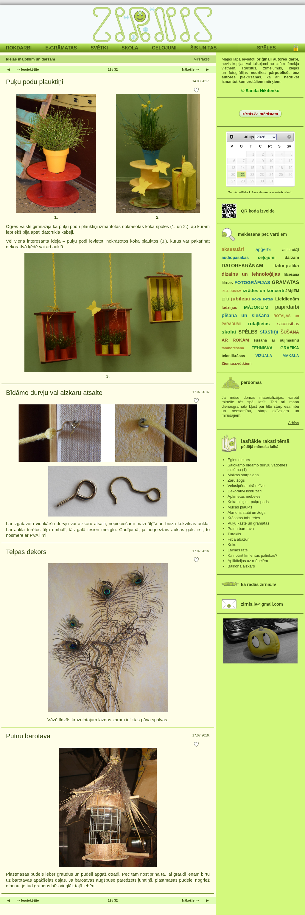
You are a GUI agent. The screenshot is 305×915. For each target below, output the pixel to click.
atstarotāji (290, 249)
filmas (227, 282)
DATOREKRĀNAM (242, 265)
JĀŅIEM (292, 291)
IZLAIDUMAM (232, 291)
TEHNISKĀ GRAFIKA (275, 348)
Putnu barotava (28, 736)
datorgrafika (286, 265)
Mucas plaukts (240, 507)
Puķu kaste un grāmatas (248, 523)
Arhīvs (293, 423)
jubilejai (240, 299)
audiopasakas (235, 257)
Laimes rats (238, 550)
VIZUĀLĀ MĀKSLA (277, 355)
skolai (229, 332)
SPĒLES (266, 47)
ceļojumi (267, 257)
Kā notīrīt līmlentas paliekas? (252, 555)
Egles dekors (239, 460)
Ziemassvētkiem (236, 363)
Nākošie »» (190, 69)
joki (225, 298)
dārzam (292, 257)
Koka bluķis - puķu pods (248, 502)
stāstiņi (269, 332)
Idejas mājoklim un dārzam (30, 59)
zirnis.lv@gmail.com (262, 604)
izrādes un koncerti (263, 290)
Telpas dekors (26, 552)
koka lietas (262, 299)
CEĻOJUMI (164, 47)
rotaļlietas (259, 323)
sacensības (288, 323)
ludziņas (229, 307)
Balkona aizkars (241, 566)
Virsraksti (202, 59)
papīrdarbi (287, 307)
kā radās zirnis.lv (258, 584)
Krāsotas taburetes (244, 518)
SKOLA (130, 47)
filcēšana (291, 274)
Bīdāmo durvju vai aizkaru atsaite (54, 392)
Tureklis (234, 534)
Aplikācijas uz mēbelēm (248, 561)
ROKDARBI (19, 47)
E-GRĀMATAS (61, 47)
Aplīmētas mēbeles (244, 496)
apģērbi (263, 249)
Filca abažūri (239, 539)
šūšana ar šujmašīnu (276, 340)
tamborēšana (233, 348)
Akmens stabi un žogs (246, 512)
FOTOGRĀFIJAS (252, 282)
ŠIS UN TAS (203, 47)
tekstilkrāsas (233, 355)
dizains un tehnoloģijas (251, 274)
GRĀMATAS (285, 282)
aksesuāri (233, 249)
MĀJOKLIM (256, 307)
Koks (232, 544)
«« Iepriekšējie (28, 69)
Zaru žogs (236, 480)
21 (243, 175)
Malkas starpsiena (243, 475)
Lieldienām (287, 298)
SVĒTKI (99, 47)
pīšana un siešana (245, 315)
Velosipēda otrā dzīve (246, 485)
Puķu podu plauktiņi (34, 82)
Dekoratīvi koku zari (245, 491)
